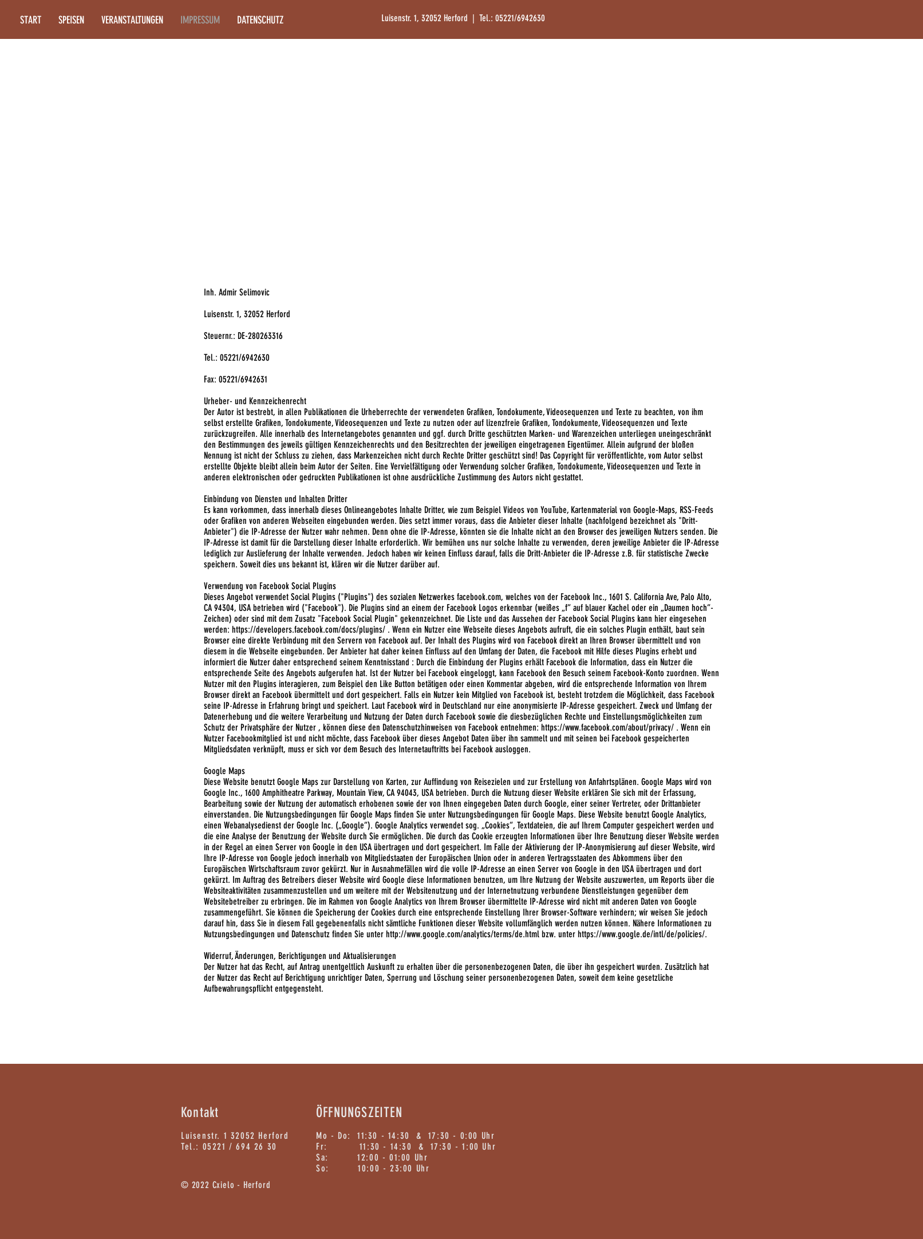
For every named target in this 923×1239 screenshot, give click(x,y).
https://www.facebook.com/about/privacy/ (607, 727)
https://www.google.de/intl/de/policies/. (642, 934)
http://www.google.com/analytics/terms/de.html (462, 934)
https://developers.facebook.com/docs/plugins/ (308, 629)
